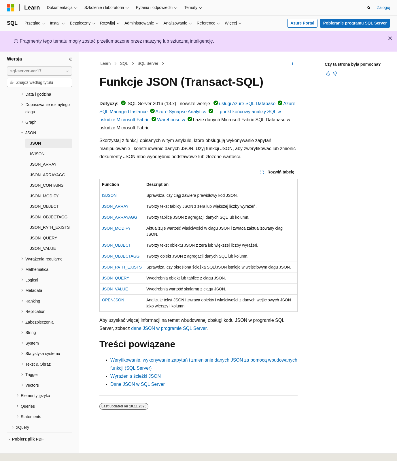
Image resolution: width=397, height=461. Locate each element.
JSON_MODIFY (116, 228)
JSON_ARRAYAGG (119, 217)
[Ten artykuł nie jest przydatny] (335, 73)
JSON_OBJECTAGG (120, 256)
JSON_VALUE (115, 289)
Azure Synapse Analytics (181, 111)
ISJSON (109, 195)
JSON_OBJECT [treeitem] (44, 192)
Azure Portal (302, 23)
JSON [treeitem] (35, 129)
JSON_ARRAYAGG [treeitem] (47, 161)
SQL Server (147, 63)
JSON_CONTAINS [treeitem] (46, 171)
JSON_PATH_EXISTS (122, 267)
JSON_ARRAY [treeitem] (43, 150)
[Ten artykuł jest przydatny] (328, 73)
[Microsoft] (10, 8)
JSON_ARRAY (115, 206)
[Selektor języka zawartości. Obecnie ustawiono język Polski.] (18, 451)
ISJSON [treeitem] (37, 140)
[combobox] (39, 71)
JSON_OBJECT (116, 245)
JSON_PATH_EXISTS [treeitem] (50, 213)
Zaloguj (383, 7)
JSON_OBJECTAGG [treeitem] (48, 203)
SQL (124, 63)
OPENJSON (113, 300)
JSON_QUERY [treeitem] (43, 224)
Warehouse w (171, 119)
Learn (106, 63)
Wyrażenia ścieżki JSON (135, 376)
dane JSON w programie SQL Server (169, 328)
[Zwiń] (71, 59)
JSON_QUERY (115, 278)
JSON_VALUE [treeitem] (43, 235)
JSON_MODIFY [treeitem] (44, 182)
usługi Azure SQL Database (247, 103)
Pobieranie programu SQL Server (355, 23)
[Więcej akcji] (293, 63)
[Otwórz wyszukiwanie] (369, 8)
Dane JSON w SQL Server (137, 384)
